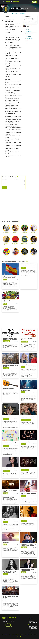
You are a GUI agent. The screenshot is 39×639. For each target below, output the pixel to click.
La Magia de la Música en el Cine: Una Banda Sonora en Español (10, 277)
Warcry (4, 279)
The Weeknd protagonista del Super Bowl (27, 518)
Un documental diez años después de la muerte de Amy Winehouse (10, 468)
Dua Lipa (23, 267)
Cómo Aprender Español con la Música (27, 339)
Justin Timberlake (25, 469)
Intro (27, 29)
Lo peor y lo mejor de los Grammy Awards (10, 491)
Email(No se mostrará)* (18, 179)
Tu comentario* (5, 182)
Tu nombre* (4, 179)
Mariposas (28, 31)
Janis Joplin (5, 574)
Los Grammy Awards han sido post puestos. (10, 416)
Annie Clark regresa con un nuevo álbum (28, 494)
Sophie (4, 544)
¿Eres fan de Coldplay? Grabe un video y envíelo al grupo (28, 441)
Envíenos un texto (34, 2)
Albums (13, 13)
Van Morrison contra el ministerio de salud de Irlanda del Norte (28, 545)
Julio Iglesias (5, 368)
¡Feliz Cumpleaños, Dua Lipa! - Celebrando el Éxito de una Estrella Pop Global (28, 264)
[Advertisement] (19, 165)
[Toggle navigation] (3, 2)
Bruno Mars (5, 493)
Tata (27, 41)
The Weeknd (24, 520)
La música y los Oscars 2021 (27, 468)
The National (5, 445)
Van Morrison (24, 547)
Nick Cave (23, 572)
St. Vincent (24, 496)
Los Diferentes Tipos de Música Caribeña (9, 301)
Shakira (23, 366)
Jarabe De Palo (24, 341)
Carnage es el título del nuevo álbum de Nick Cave (27, 570)
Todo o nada (29, 38)
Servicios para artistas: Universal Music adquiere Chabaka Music (10, 339)
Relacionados (22, 13)
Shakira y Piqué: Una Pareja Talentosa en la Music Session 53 (28, 364)
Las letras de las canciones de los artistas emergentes (33, 621)
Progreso (28, 36)
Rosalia (23, 392)
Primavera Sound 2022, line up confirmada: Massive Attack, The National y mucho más (10, 443)
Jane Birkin (5, 521)
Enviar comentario (5, 188)
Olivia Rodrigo (6, 418)
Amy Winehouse (6, 470)
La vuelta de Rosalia (25, 390)
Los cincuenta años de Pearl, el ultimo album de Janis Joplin (9, 572)
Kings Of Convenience (26, 419)
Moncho (4, 303)
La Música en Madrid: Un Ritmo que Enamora (10, 366)
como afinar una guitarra (8, 388)
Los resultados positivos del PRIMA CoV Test (10, 597)
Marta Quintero (6, 341)
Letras (17, 13)
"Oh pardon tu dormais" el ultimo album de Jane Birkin (10, 520)
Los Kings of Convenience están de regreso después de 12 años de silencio (28, 417)
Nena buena (29, 33)
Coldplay (23, 443)
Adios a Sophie (6, 542)
